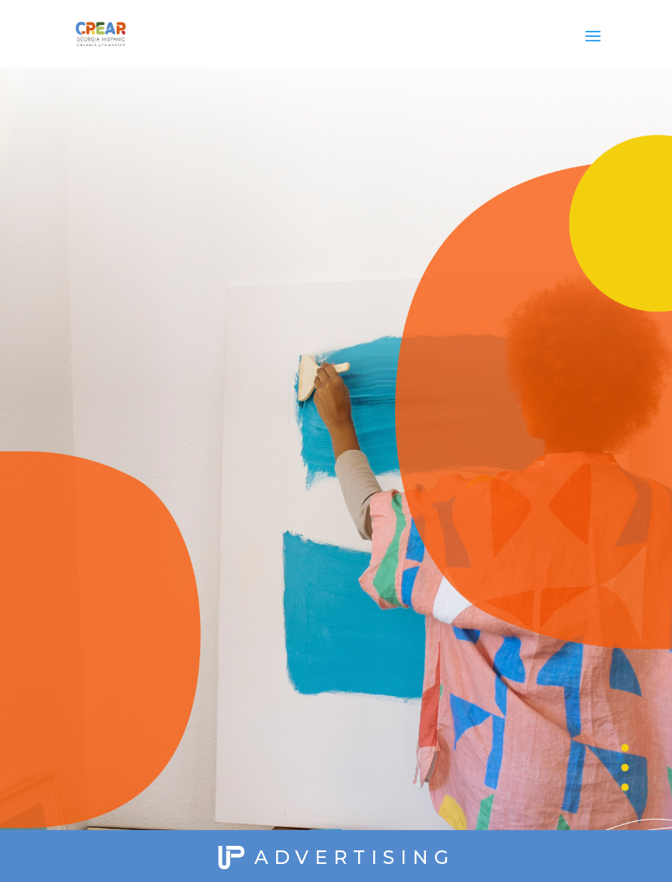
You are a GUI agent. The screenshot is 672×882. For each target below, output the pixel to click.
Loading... (335, 425)
